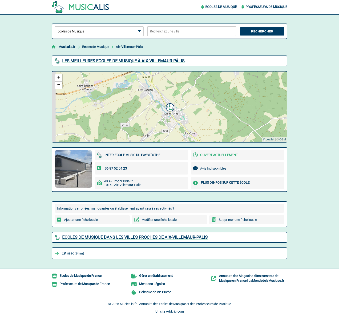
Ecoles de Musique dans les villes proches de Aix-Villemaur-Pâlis (135, 237)
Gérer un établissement (156, 276)
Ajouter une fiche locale (81, 220)
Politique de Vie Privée (155, 292)
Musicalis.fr (66, 47)
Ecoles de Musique (221, 7)
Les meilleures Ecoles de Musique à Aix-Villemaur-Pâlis (123, 60)
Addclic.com (175, 311)
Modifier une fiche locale (159, 220)
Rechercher (262, 31)
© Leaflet (268, 139)
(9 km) (73, 253)
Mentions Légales (152, 284)
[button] (169, 106)
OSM (282, 139)
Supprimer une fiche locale (238, 220)
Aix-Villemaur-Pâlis (129, 47)
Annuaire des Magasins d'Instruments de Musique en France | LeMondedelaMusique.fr (251, 278)
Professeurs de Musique (266, 7)
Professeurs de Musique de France (85, 284)
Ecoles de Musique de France (80, 276)
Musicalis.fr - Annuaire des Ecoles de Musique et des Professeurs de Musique (175, 304)
